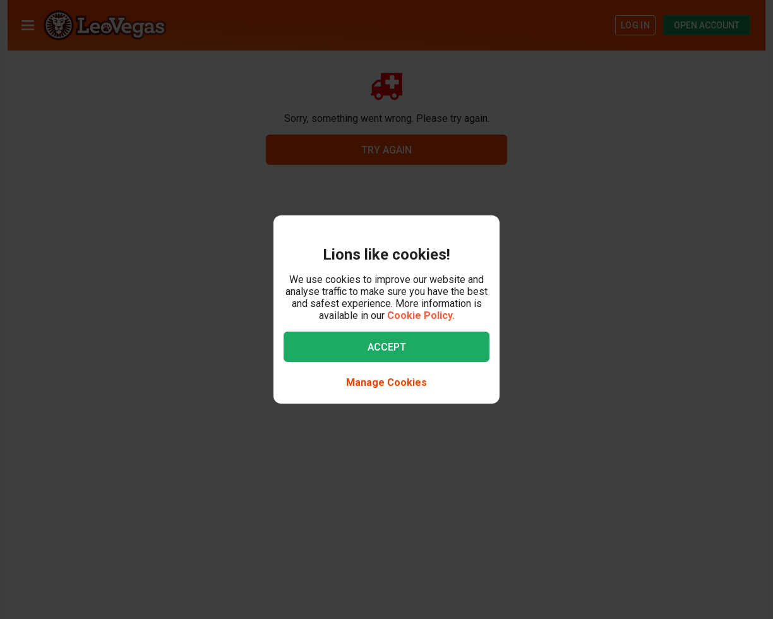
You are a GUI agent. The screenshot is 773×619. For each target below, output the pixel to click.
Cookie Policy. (421, 316)
